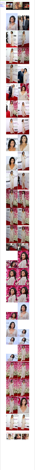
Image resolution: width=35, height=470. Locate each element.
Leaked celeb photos (2, 6)
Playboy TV (1, 4)
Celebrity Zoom (2, 5)
